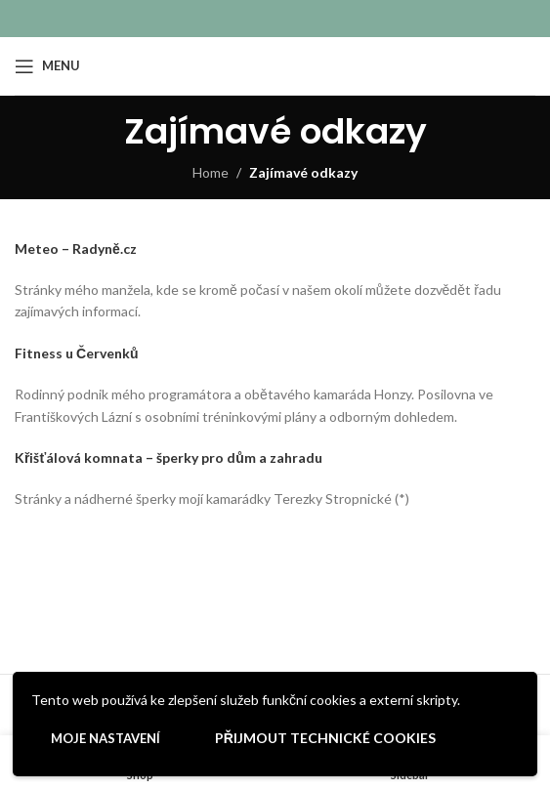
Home (210, 172)
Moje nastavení (105, 738)
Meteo (37, 248)
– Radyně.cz (98, 248)
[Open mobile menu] (47, 66)
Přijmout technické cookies (325, 737)
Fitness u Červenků (77, 353)
